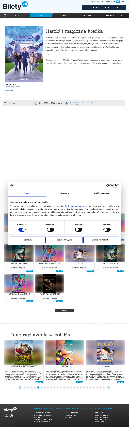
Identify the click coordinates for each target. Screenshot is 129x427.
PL (118, 2)
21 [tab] (90, 387)
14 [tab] (68, 387)
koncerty (19, 15)
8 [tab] (48, 387)
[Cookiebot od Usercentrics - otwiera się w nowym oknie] (108, 186)
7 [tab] (45, 387)
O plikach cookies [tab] (102, 193)
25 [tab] (104, 387)
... (122, 15)
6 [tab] (41, 387)
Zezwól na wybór (64, 240)
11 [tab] (58, 387)
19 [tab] (84, 387)
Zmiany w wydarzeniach (43, 419)
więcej (64, 311)
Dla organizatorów (71, 413)
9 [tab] (51, 387)
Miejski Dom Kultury (12, 87)
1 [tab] (25, 387)
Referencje (68, 417)
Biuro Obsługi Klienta (42, 413)
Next (108, 387)
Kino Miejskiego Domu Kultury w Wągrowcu (81, 103)
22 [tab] (94, 387)
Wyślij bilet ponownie (42, 415)
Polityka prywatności (103, 419)
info (118, 103)
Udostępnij (9, 90)
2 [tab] (28, 387)
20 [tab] (87, 387)
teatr (63, 15)
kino (41, 15)
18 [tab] (81, 387)
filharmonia (86, 15)
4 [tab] (35, 387)
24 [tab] (100, 387)
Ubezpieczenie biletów (42, 421)
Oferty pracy (100, 421)
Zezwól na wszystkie (101, 240)
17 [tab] (77, 387)
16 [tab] (74, 387)
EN (123, 2)
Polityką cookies (73, 206)
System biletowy (70, 415)
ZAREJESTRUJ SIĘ (96, 2)
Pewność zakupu (101, 415)
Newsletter (38, 417)
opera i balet (108, 15)
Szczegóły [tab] (64, 193)
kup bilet (29, 270)
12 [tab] (61, 387)
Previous (20, 387)
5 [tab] (38, 387)
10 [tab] (54, 387)
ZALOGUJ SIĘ (110, 2)
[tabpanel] (24, 362)
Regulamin (99, 413)
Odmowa (28, 240)
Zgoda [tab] (27, 193)
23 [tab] (97, 387)
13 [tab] (64, 387)
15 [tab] (71, 387)
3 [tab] (31, 387)
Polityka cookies (101, 417)
